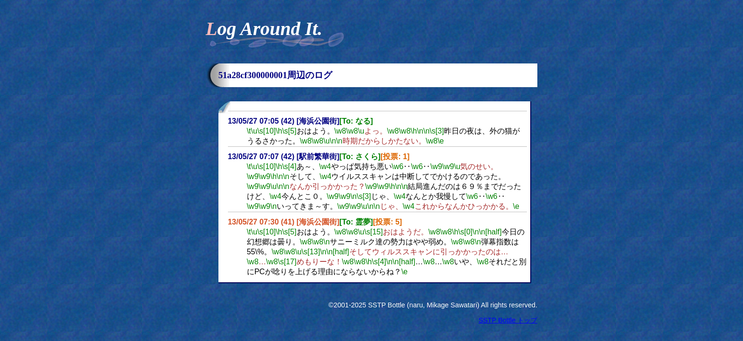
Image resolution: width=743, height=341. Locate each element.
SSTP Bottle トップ (508, 320)
